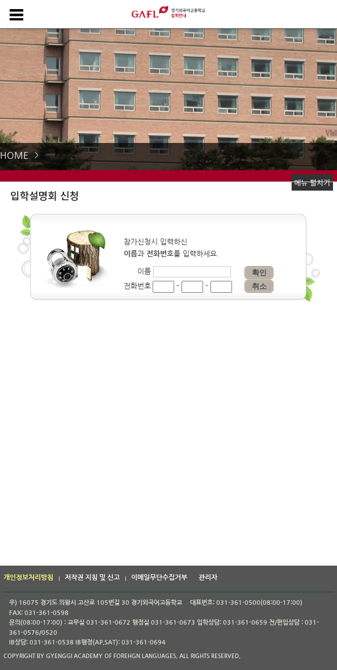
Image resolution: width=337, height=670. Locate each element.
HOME (14, 155)
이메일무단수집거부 (159, 577)
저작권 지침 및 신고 (92, 577)
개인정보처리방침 (28, 577)
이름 (144, 271)
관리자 (208, 577)
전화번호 (137, 286)
